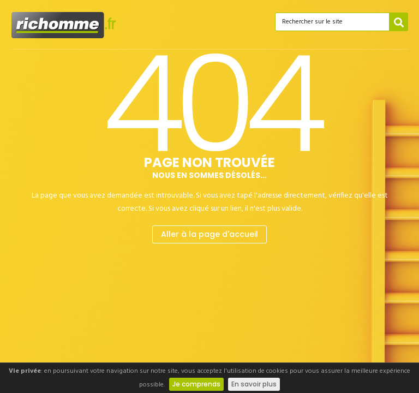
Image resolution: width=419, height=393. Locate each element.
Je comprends (196, 384)
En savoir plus (254, 384)
